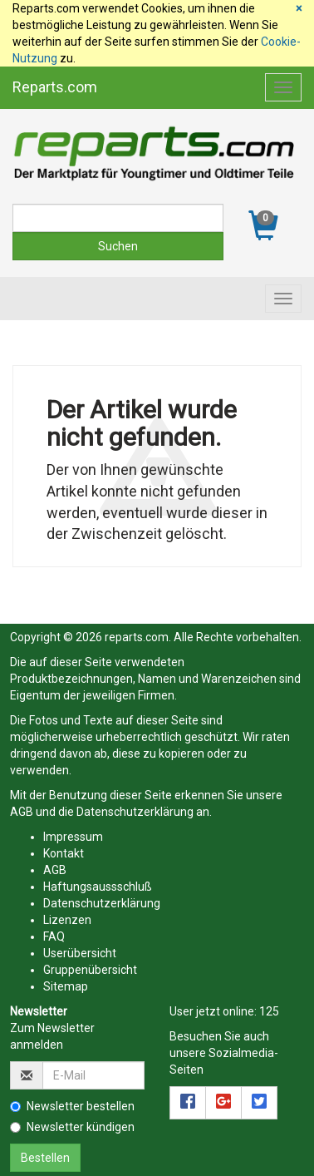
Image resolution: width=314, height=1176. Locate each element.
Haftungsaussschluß (97, 886)
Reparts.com (54, 87)
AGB (21, 811)
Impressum (73, 836)
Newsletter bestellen (72, 1106)
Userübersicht (79, 953)
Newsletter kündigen (72, 1127)
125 (269, 1011)
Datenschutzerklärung (135, 811)
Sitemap (65, 986)
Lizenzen (67, 919)
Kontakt (63, 853)
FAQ (54, 936)
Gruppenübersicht (90, 969)
